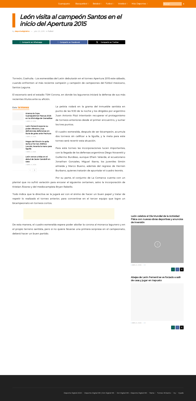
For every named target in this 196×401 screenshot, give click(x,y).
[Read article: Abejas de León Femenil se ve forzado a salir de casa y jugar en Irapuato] (157, 302)
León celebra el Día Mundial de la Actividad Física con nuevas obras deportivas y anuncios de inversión (157, 219)
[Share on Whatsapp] (31, 42)
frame (152, 393)
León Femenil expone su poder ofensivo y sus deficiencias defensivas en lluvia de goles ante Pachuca (38, 130)
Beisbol (97, 3)
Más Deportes (139, 3)
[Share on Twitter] (106, 42)
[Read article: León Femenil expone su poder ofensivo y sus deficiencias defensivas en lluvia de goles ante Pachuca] (18, 130)
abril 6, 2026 (31, 122)
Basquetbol (81, 3)
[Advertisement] (69, 61)
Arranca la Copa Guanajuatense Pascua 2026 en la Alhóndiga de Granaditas (39, 116)
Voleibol (122, 3)
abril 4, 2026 (31, 165)
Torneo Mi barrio (164, 393)
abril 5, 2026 (31, 152)
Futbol (110, 3)
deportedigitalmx (22, 31)
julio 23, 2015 (39, 31)
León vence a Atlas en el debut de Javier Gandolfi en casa (38, 159)
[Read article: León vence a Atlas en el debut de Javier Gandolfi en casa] (18, 160)
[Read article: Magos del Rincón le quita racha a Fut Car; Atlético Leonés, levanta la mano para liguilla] (18, 145)
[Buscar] (172, 4)
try (175, 393)
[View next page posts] (34, 171)
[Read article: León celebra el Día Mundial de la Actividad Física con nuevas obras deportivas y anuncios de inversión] (157, 244)
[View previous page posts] (30, 171)
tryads (181, 393)
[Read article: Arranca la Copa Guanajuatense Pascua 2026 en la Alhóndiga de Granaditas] (18, 117)
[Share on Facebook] (69, 42)
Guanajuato (64, 3)
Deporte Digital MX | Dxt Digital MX (99, 393)
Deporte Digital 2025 (73, 393)
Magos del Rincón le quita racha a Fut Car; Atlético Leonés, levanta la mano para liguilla (39, 146)
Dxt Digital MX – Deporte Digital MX (132, 393)
